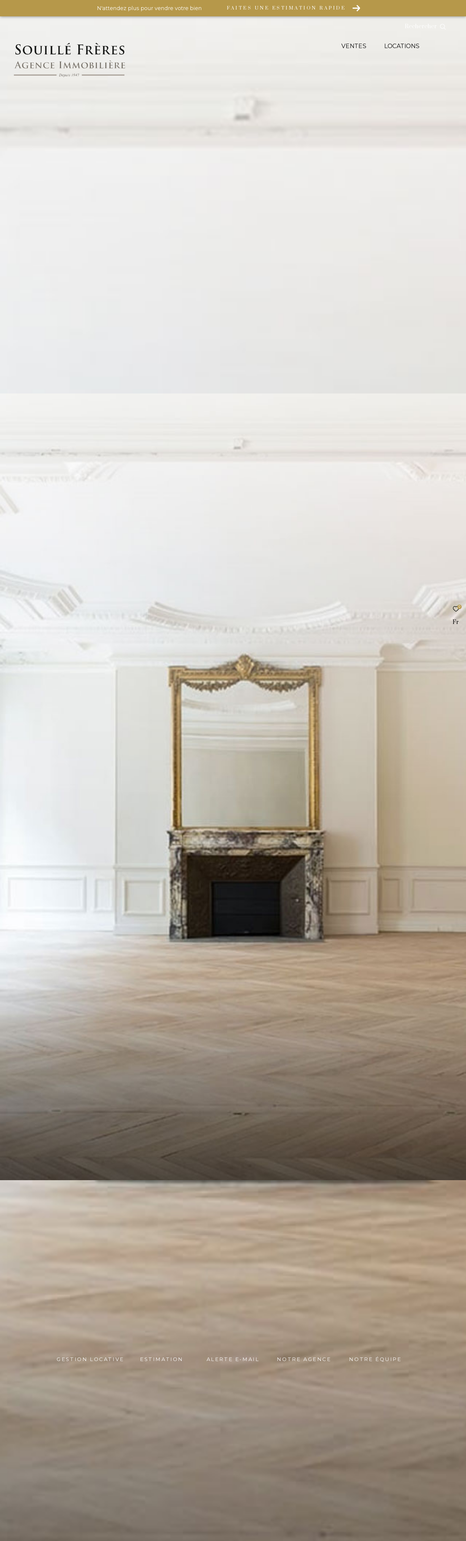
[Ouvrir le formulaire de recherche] (438, 26)
